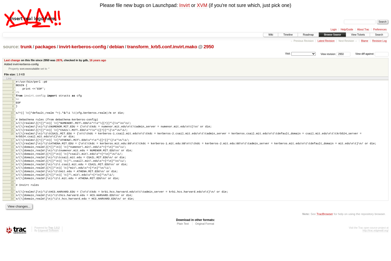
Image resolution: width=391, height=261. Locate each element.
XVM (202, 5)
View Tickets (358, 34)
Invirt (184, 5)
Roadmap (308, 34)
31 (12, 210)
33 (12, 217)
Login (334, 29)
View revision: (328, 53)
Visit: (288, 53)
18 (12, 156)
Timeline (288, 34)
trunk (26, 46)
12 (12, 126)
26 (12, 189)
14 (12, 135)
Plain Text (183, 247)
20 (12, 164)
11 (12, 123)
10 (12, 119)
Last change (12, 60)
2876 (59, 60)
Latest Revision (325, 41)
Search (379, 34)
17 (12, 151)
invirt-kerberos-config (82, 46)
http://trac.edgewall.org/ (376, 254)
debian (116, 46)
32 (12, 213)
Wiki (270, 34)
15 (12, 139)
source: (11, 46)
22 (12, 172)
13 (12, 131)
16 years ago (98, 60)
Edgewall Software (48, 254)
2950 (208, 46)
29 (12, 202)
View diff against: (372, 53)
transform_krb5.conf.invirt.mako (162, 46)
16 (12, 143)
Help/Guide (347, 29)
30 (12, 205)
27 (12, 194)
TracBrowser (324, 237)
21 (12, 168)
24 (12, 181)
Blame (364, 41)
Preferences (380, 29)
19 (12, 160)
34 (12, 221)
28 (12, 198)
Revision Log (379, 41)
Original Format (204, 247)
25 (12, 185)
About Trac (363, 29)
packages (45, 46)
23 (12, 177)
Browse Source (332, 34)
